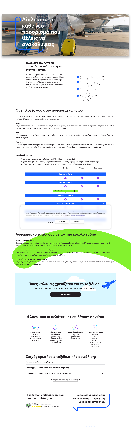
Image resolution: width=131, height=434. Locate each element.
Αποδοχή (77, 221)
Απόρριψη (62, 221)
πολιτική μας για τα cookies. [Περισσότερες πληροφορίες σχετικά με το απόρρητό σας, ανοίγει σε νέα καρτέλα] (78, 215)
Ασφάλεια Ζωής (82, 174)
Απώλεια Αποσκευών (81, 203)
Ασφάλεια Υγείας (81, 182)
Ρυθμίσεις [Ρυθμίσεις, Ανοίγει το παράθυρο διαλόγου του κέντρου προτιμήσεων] (50, 222)
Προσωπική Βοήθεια (81, 195)
